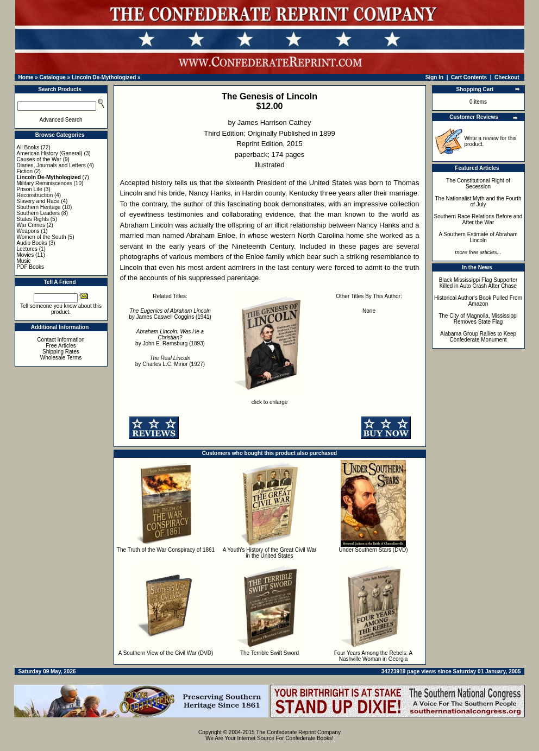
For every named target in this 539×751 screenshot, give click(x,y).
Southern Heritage (39, 207)
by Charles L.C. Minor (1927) (170, 361)
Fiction (25, 171)
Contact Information (60, 340)
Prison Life (29, 189)
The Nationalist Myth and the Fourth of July (478, 201)
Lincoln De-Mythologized (104, 77)
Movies (25, 255)
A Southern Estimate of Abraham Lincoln (477, 237)
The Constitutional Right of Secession (478, 184)
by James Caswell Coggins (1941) (170, 314)
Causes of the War (39, 159)
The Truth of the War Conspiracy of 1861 (166, 550)
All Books (28, 147)
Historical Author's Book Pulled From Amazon (478, 301)
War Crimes (31, 225)
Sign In (434, 77)
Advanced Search (61, 120)
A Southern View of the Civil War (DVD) (166, 653)
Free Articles (61, 346)
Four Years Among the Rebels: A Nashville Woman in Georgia (373, 656)
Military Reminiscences (44, 183)
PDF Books (31, 267)
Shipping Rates (60, 352)
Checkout (506, 77)
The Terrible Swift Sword (269, 653)
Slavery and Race (38, 201)
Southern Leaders (38, 213)
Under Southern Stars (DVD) (373, 550)
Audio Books (32, 243)
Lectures (27, 249)
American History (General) (50, 153)
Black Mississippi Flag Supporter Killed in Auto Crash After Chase (478, 283)
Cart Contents (469, 77)
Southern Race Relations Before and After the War (478, 219)
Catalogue (52, 77)
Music (24, 261)
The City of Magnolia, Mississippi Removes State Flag (478, 319)
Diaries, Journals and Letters (51, 165)
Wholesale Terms (61, 358)
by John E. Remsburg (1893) (170, 337)
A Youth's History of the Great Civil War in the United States (270, 553)
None (368, 311)
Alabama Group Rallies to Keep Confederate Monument (478, 337)
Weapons (28, 231)
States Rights (33, 219)
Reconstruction (35, 195)
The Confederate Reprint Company (298, 732)
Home (26, 77)
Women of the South (41, 237)
